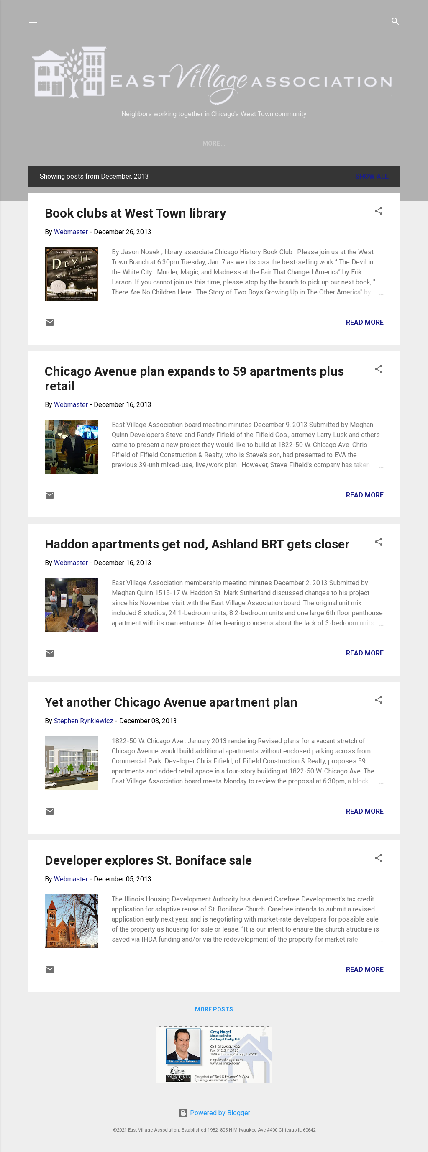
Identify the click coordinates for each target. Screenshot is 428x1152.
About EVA (249, 143)
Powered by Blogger (214, 1113)
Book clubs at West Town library (135, 214)
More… (328, 143)
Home (98, 143)
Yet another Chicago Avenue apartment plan (171, 703)
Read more (365, 324)
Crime (292, 143)
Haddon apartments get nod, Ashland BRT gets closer (197, 545)
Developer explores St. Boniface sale (148, 862)
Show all (372, 178)
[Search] (395, 23)
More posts (214, 1011)
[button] (379, 213)
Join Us (204, 143)
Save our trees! (149, 143)
